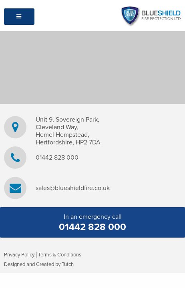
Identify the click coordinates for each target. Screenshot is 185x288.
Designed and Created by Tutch (39, 264)
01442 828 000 (57, 158)
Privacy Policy (19, 255)
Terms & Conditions (59, 255)
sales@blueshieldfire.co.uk (73, 188)
